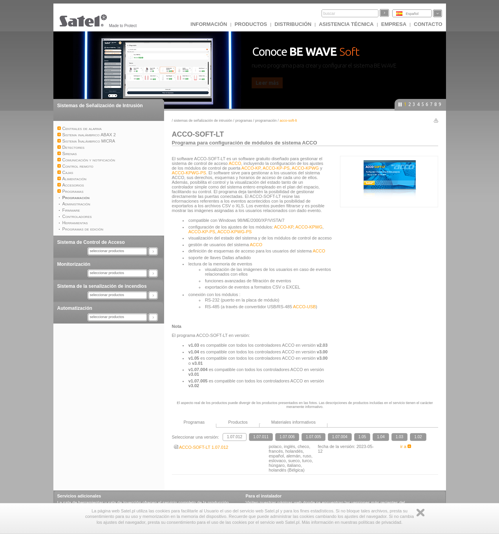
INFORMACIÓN (208, 24)
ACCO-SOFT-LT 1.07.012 (201, 447)
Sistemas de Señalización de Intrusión (100, 105)
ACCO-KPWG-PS (189, 172)
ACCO (234, 163)
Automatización (74, 308)
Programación (266, 121)
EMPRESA (393, 24)
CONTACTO (428, 24)
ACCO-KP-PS (276, 168)
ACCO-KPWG (305, 168)
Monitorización (74, 264)
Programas (244, 121)
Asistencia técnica (346, 24)
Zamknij (420, 512)
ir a (405, 446)
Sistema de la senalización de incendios (102, 286)
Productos (250, 24)
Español (412, 14)
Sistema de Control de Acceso (91, 242)
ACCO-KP (251, 168)
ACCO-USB (304, 306)
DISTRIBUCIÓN (292, 24)
